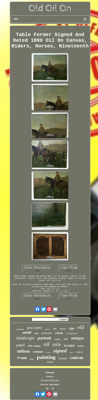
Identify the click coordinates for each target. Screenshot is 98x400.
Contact (50, 377)
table (79, 352)
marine (81, 346)
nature (63, 328)
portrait (44, 338)
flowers (47, 329)
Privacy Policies (50, 381)
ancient (35, 328)
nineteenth (20, 329)
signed (60, 350)
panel (20, 345)
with (36, 333)
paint (32, 359)
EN (47, 389)
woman (38, 351)
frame (22, 358)
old (80, 327)
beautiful (69, 345)
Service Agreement (50, 385)
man (71, 352)
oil (46, 344)
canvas (76, 357)
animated (46, 333)
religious (72, 333)
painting (46, 357)
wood (27, 333)
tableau (23, 351)
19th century (34, 346)
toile (56, 344)
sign (71, 328)
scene (48, 352)
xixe (66, 338)
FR (53, 389)
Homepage (50, 373)
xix (55, 328)
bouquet (50, 362)
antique (77, 338)
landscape (25, 337)
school (59, 333)
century (57, 339)
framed (63, 358)
